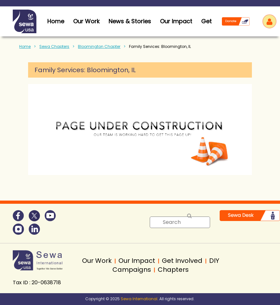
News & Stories (130, 21)
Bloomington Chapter (99, 46)
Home (25, 46)
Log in (269, 21)
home (55, 21)
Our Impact (176, 21)
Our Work (86, 21)
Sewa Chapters (54, 46)
